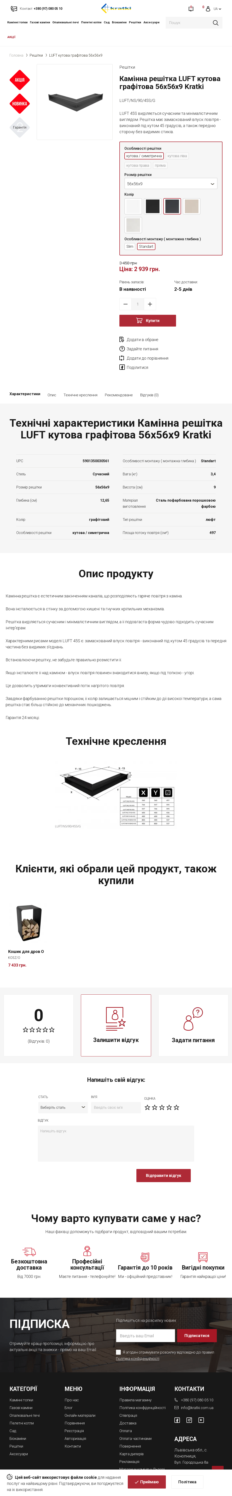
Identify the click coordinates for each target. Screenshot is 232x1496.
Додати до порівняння (147, 350)
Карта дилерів (132, 1439)
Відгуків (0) (149, 378)
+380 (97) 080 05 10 (199, 1383)
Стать (43, 1080)
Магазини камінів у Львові (137, 1456)
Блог (69, 1390)
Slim (130, 247)
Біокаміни (119, 22)
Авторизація (76, 1420)
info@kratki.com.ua (197, 1390)
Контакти (73, 1428)
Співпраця (129, 1402)
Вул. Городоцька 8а (192, 1445)
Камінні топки (17, 22)
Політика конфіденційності (139, 1342)
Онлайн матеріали (81, 1398)
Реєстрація (75, 1413)
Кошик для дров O (26, 935)
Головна (16, 55)
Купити (153, 322)
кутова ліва (182, 156)
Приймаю (149, 1482)
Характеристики (25, 378)
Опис (52, 378)
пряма (163, 166)
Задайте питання (194, 341)
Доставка (128, 1409)
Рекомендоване (119, 378)
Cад (107, 22)
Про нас (72, 1383)
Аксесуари (151, 22)
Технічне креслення (80, 378)
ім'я (94, 1080)
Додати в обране (142, 341)
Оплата (126, 1417)
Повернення (131, 1432)
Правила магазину (136, 1383)
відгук (43, 1104)
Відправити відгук (163, 1159)
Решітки (135, 22)
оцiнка (149, 1082)
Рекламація (130, 1447)
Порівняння (75, 1405)
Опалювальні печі (65, 22)
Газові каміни (40, 22)
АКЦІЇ (11, 37)
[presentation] (72, 1161)
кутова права (139, 166)
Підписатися (197, 1319)
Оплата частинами (136, 1424)
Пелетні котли (91, 22)
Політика (187, 1482)
